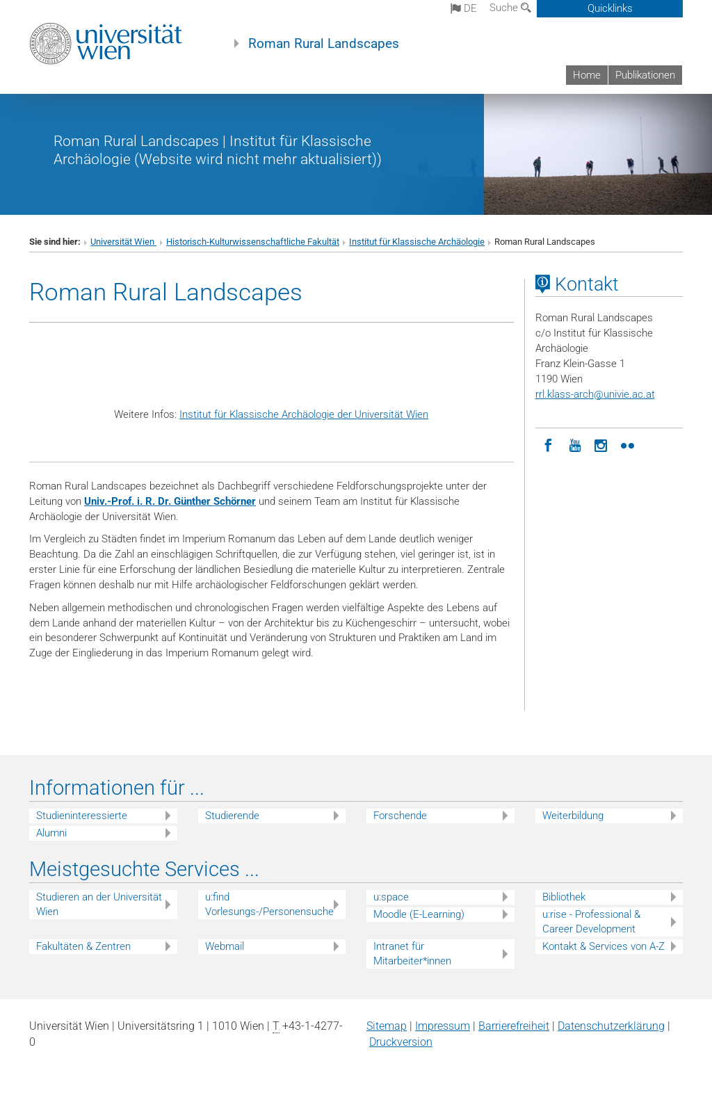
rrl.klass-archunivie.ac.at (595, 394)
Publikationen (645, 75)
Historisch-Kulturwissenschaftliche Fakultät (252, 241)
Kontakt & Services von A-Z (603, 946)
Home (587, 75)
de (464, 8)
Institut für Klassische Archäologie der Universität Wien (303, 414)
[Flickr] (628, 444)
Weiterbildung (573, 815)
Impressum (442, 1026)
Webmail (224, 946)
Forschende (400, 815)
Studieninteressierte (81, 815)
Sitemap (386, 1026)
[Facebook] (548, 444)
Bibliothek (563, 897)
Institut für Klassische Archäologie (417, 241)
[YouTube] (575, 444)
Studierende (232, 815)
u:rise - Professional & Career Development (591, 921)
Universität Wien (123, 241)
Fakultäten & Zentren (83, 946)
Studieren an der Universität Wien (99, 904)
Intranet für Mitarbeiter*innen (412, 953)
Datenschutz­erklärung (611, 1026)
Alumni (51, 833)
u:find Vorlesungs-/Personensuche (269, 904)
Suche (510, 7)
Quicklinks (610, 8)
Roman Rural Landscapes (323, 43)
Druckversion (400, 1042)
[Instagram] (601, 444)
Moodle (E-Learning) (418, 914)
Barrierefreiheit (513, 1026)
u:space (391, 897)
